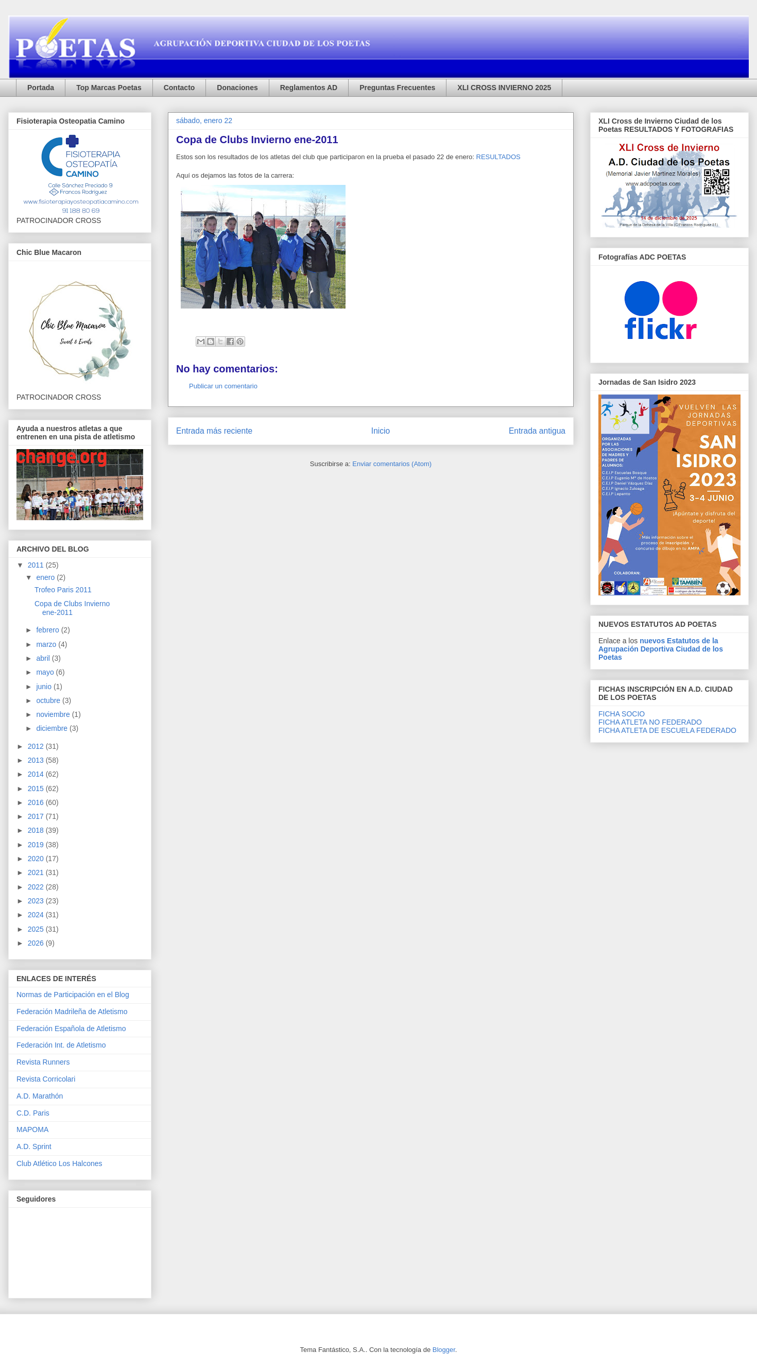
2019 (37, 845)
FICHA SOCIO (621, 714)
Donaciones (237, 87)
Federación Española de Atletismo (71, 1028)
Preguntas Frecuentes (397, 87)
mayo (46, 672)
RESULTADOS (498, 157)
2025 (37, 929)
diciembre (53, 728)
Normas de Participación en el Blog (72, 994)
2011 (37, 565)
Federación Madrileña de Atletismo (72, 1011)
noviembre (54, 714)
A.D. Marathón (39, 1096)
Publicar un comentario (223, 386)
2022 (37, 887)
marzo (47, 644)
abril (43, 658)
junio (44, 686)
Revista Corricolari (45, 1079)
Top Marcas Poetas (109, 87)
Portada (40, 87)
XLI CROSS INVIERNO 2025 (504, 87)
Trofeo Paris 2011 (63, 590)
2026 (37, 943)
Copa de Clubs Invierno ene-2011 (72, 608)
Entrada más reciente (214, 430)
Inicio (380, 430)
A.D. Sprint (33, 1146)
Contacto (179, 87)
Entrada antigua (537, 430)
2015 (37, 788)
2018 (37, 830)
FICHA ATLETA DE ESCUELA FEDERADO (667, 730)
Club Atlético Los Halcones (59, 1163)
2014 (37, 774)
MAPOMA (32, 1129)
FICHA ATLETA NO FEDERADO (650, 722)
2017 (37, 816)
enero (46, 577)
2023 (37, 901)
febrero (48, 630)
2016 (37, 802)
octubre (49, 700)
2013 (37, 760)
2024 (37, 915)
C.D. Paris (32, 1113)
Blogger (444, 1350)
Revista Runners (43, 1062)
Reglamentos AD (309, 87)
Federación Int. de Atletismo (61, 1045)
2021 (37, 872)
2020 (37, 858)
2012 (37, 746)
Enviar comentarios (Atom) (392, 464)
